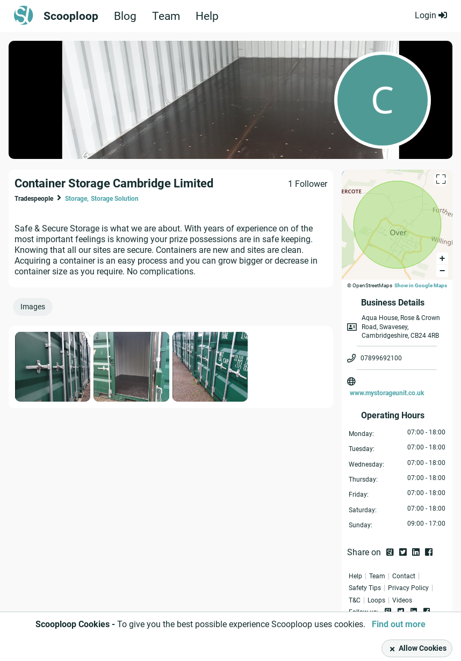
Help (211, 16)
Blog (126, 16)
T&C (355, 600)
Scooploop (71, 16)
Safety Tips (365, 588)
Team (168, 16)
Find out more (399, 624)
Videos (402, 600)
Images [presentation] (32, 306)
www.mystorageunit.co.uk (387, 393)
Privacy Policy (408, 588)
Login (431, 15)
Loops (376, 600)
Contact (403, 576)
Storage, (77, 198)
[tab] (35, 309)
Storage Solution (115, 198)
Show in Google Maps (420, 285)
